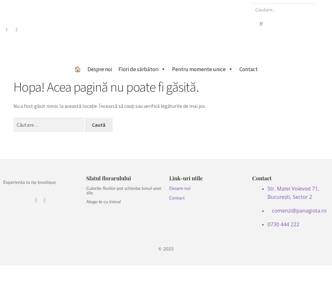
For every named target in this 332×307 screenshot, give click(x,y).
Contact (248, 69)
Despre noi (99, 69)
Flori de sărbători (142, 69)
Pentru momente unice (202, 69)
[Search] (283, 10)
